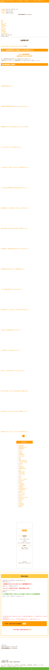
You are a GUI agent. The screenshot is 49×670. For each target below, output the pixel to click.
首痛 (20, 457)
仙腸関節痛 (21, 448)
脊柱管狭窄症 (22, 454)
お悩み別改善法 (4, 25)
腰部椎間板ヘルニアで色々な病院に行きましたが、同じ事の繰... (15, 126)
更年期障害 (21, 466)
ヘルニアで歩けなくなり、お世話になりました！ (11, 146)
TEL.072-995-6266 (4, 33)
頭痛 (20, 450)
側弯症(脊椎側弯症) (23, 460)
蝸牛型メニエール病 (23, 497)
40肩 (20, 475)
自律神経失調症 (22, 468)
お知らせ (14, 666)
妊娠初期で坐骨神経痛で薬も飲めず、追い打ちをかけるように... (15, 106)
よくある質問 (3, 32)
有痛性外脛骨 (22, 472)
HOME (2, 20)
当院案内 (2, 26)
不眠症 (20, 501)
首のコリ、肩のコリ (23, 479)
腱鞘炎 (20, 506)
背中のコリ (21, 495)
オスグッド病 (22, 474)
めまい (20, 465)
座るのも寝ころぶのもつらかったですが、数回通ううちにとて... (15, 411)
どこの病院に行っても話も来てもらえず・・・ (11, 350)
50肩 (20, 459)
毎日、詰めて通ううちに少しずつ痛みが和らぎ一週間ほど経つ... (15, 390)
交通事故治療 (22, 485)
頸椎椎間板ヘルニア (23, 488)
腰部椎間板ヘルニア (23, 447)
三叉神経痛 (21, 483)
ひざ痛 (20, 451)
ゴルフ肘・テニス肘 (23, 462)
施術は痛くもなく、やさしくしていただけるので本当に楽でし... (15, 431)
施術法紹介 (3, 29)
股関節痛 (21, 453)
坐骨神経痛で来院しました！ (7, 85)
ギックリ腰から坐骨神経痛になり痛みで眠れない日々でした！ (14, 187)
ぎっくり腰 (21, 456)
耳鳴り (20, 500)
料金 (2, 21)
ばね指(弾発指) (22, 489)
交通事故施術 (3, 30)
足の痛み (21, 491)
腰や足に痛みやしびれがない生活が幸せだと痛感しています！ (14, 228)
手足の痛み (21, 503)
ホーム (2, 665)
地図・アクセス (10, 665)
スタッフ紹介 (3, 28)
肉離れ (20, 482)
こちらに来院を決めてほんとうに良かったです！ (11, 289)
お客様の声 (3, 24)
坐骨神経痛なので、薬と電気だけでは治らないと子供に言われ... (15, 207)
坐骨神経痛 (21, 445)
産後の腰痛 (21, 504)
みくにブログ (19, 666)
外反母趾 (21, 463)
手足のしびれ (22, 494)
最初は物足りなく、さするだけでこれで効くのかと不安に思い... (15, 309)
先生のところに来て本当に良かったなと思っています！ (13, 370)
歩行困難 (21, 486)
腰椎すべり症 (22, 471)
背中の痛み (21, 480)
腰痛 (20, 477)
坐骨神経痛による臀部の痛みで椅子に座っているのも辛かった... (15, 248)
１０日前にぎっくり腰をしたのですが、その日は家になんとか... (15, 167)
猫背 (20, 469)
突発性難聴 (21, 498)
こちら (29, 629)
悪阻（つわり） (22, 492)
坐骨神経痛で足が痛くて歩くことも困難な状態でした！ (13, 268)
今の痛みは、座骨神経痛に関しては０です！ (10, 329)
